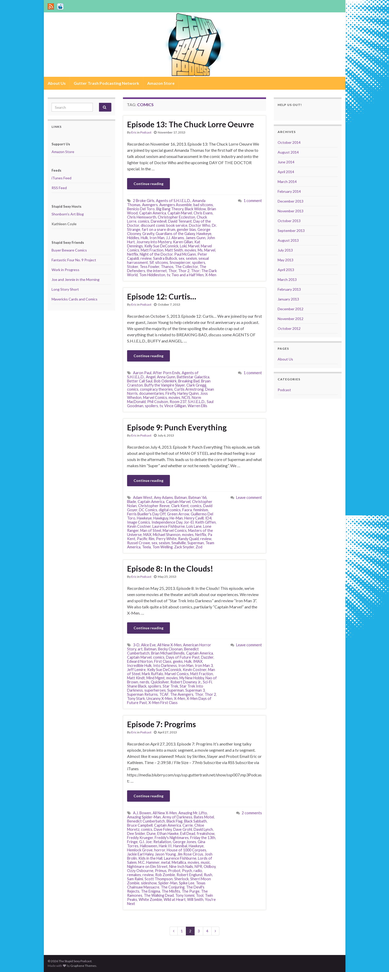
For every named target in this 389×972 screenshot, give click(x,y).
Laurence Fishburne (168, 526)
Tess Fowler (149, 266)
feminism (200, 510)
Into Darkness (165, 665)
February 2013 (289, 289)
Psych (187, 870)
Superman (195, 543)
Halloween (148, 846)
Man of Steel (150, 530)
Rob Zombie (165, 875)
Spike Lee (186, 883)
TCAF (164, 694)
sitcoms (161, 262)
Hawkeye (203, 233)
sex (181, 258)
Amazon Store (161, 83)
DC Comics (148, 510)
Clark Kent (180, 506)
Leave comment (249, 497)
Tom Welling (162, 547)
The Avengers (181, 694)
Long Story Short (65, 289)
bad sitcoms (203, 205)
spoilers (198, 262)
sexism (191, 258)
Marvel (193, 246)
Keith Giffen (205, 522)
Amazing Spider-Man (144, 817)
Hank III (165, 846)
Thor (172, 271)
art (140, 649)
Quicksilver (160, 682)
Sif (152, 262)
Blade (131, 501)
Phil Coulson (157, 401)
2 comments (252, 813)
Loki (183, 246)
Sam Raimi (135, 879)
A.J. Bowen (142, 813)
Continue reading (148, 183)
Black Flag (175, 821)
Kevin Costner (139, 526)
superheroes (155, 690)
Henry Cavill (194, 518)
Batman (181, 497)
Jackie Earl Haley (140, 854)
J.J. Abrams (175, 238)
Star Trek (170, 686)
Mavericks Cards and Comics (74, 299)
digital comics (170, 510)
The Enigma (150, 891)
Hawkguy (160, 518)
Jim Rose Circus (190, 854)
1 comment (253, 200)
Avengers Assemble (175, 205)
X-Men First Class (163, 702)
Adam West (142, 497)
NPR (198, 866)
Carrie (188, 825)
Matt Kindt (136, 678)
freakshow (205, 833)
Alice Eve (148, 645)
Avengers (150, 205)
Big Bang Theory (169, 209)
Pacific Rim (145, 539)
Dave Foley (163, 829)
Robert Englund (189, 875)
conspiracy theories (156, 389)
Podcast (145, 132)
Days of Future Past (183, 657)
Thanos (167, 266)
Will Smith (195, 899)
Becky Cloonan (170, 649)
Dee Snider (136, 833)
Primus (161, 870)
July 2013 (285, 250)
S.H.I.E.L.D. (196, 401)
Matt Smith (174, 250)
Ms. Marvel (206, 250)
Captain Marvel (180, 213)
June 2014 (286, 162)
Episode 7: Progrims (161, 724)
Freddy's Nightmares (172, 837)
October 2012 (289, 328)
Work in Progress (65, 269)
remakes (134, 875)
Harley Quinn (188, 393)
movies (190, 250)
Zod (199, 547)
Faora (187, 510)
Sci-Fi (207, 682)
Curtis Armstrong (189, 389)
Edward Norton (140, 661)
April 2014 (286, 172)
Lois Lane (194, 526)
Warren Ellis (197, 406)
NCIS (186, 397)
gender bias (186, 229)
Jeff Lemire (136, 669)
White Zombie (150, 899)
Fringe (132, 842)
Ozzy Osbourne (140, 870)
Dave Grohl (182, 829)
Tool (199, 895)
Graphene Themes (83, 966)
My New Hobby (191, 678)
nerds (144, 682)
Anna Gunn (166, 377)
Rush (208, 875)
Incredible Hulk (139, 665)
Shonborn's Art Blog (68, 214)
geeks (178, 661)
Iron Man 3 (204, 665)
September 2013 (291, 230)
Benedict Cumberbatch (146, 821)
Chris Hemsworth (141, 217)
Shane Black (136, 686)
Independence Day (167, 522)
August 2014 (288, 152)
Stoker (132, 266)
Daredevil (159, 221)
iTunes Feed (61, 178)
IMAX (197, 661)
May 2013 (285, 260)
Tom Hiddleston (152, 275)
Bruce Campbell (140, 825)
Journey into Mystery (153, 242)
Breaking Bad (189, 381)
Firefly (170, 393)
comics (143, 221)
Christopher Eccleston (176, 217)
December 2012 (290, 309)
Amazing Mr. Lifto (192, 813)
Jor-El (189, 522)
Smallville (178, 543)
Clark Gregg (196, 385)
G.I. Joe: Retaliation (155, 842)
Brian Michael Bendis (168, 653)
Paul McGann (185, 254)
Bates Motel (204, 817)
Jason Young (165, 854)
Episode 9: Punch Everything (177, 427)
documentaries (151, 393)
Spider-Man (167, 883)
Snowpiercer (180, 262)
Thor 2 (183, 271)
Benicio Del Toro (141, 209)
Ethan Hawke (168, 833)
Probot (174, 870)
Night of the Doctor (156, 254)
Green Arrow (178, 514)
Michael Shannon (166, 534)
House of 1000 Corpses (186, 850)
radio (198, 870)
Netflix (132, 254)
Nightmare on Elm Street (147, 866)
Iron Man (157, 238)
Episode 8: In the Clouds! (170, 568)
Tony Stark (136, 698)
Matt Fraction (152, 250)
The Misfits (171, 891)
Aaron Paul (142, 373)
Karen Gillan (183, 242)
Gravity (148, 233)
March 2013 (287, 279)
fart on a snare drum (158, 229)
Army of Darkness (177, 817)
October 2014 (289, 142)
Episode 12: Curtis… (161, 296)
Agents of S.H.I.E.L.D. (173, 200)
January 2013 (288, 299)
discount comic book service (164, 225)
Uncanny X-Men (159, 698)
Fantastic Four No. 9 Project (74, 260)
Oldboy (210, 866)
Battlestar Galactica (193, 377)
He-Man (176, 518)
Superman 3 (195, 690)
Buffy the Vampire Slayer (164, 385)
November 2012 (290, 318)
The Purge (191, 891)
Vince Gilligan (175, 406)
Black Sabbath (195, 821)
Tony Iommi (184, 895)
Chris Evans (203, 213)
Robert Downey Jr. (185, 682)
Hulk (144, 238)
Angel (150, 377)
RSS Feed (59, 188)
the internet (157, 271)
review (146, 258)
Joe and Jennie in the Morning (76, 279)
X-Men (210, 275)
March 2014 (287, 181)
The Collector (186, 266)
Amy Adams (163, 497)
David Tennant (180, 221)
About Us (57, 83)
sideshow (149, 883)
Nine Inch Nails (181, 866)
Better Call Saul (139, 381)
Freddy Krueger (140, 837)
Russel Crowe (138, 543)
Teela (146, 547)
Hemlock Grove (140, 850)
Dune (151, 833)
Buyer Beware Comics (69, 250)
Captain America (152, 213)
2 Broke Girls (143, 200)
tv (168, 275)
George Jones (184, 842)
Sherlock (181, 879)
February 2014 (289, 191)
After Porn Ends (166, 373)
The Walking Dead (159, 895)
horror (159, 850)
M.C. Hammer (149, 862)
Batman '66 (197, 497)
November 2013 (290, 211)
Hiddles (133, 238)
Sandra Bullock (165, 258)
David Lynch (203, 829)
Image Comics (138, 522)
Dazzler (207, 657)
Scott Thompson (159, 879)
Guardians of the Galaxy (175, 233)
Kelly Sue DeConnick (161, 246)
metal (165, 862)
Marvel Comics (155, 397)
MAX (147, 534)
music (205, 862)
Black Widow (195, 209)
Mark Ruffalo (152, 674)
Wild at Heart (175, 899)
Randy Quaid (188, 539)
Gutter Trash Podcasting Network (106, 83)
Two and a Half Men (187, 275)
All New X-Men (169, 645)
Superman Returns (142, 694)
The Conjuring (173, 887)
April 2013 (286, 269)
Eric (134, 132)
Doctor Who (199, 225)
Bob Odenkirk (165, 381)
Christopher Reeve (154, 506)
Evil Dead (187, 833)
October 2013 (289, 221)
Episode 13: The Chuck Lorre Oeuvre (190, 124)
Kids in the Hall (150, 858)
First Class (162, 661)
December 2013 (290, 201)
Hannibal (180, 846)
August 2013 (288, 240)
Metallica (179, 862)
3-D (136, 645)
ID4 (208, 518)
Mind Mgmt (155, 678)
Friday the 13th (202, 837)
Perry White (166, 539)
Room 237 (178, 401)
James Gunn (195, 238)
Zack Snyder (184, 547)
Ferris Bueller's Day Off (146, 514)
